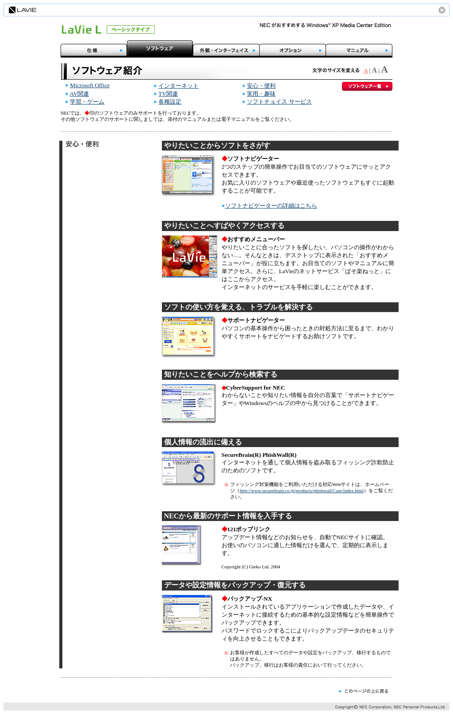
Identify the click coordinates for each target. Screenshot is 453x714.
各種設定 (169, 101)
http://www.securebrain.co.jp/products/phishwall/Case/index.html (302, 490)
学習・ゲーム (87, 101)
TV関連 (168, 93)
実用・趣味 (261, 93)
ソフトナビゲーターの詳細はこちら (271, 205)
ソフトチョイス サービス (279, 101)
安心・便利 (261, 85)
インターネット (178, 85)
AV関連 (79, 93)
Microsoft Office (90, 85)
